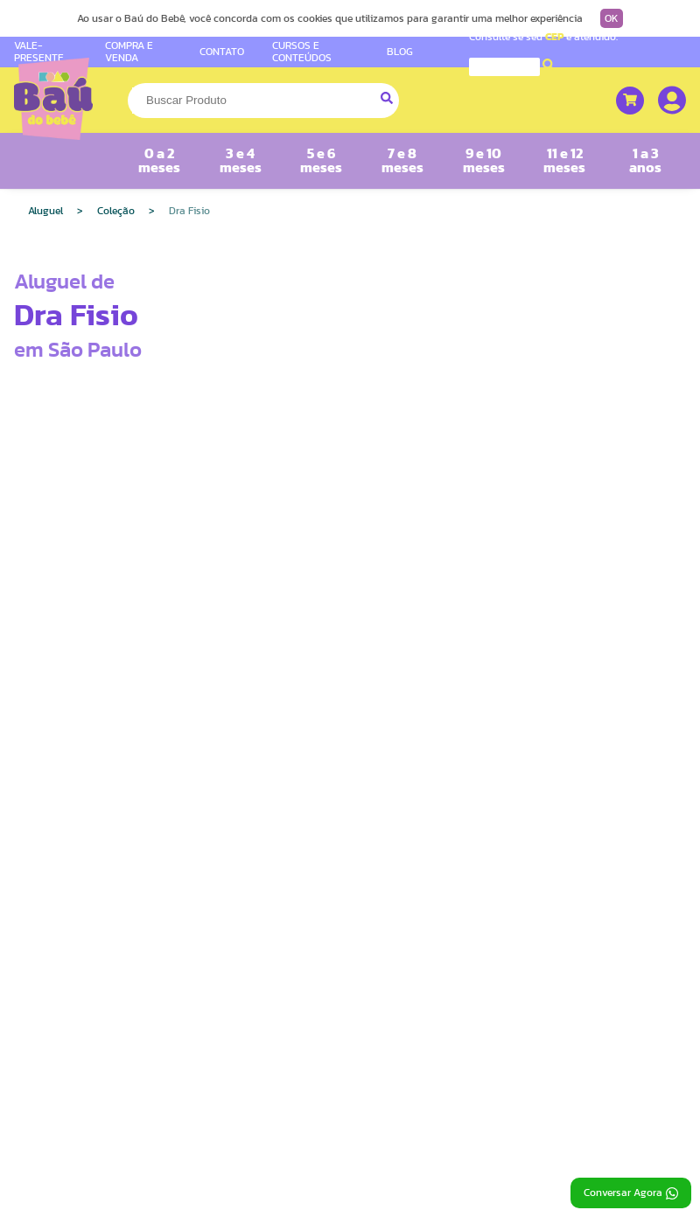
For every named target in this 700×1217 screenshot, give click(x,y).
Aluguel (45, 210)
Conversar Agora (631, 1193)
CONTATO (222, 51)
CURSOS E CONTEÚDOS (302, 51)
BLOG (400, 51)
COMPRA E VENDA (129, 51)
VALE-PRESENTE (39, 51)
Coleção (116, 210)
